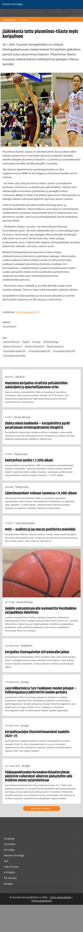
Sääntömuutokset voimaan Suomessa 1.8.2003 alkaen (41, 493)
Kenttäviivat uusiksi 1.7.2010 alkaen (29, 460)
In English (9, 872)
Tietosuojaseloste (41, 900)
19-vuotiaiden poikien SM (39, 351)
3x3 (6, 861)
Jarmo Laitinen (9, 326)
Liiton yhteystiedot (60, 897)
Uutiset (24, 19)
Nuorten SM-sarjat (11, 342)
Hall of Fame (11, 866)
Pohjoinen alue (20, 454)
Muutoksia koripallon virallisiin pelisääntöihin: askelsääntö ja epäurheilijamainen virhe (36, 385)
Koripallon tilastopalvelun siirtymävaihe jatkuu (37, 652)
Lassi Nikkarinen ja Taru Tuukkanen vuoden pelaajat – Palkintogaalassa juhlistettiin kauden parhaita (41, 690)
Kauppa (8, 883)
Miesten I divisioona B (34, 346)
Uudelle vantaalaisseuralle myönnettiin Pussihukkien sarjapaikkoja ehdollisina (40, 610)
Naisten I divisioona (55, 346)
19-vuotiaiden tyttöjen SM (14, 351)
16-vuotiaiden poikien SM (14, 356)
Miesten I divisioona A (12, 346)
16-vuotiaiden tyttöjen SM (64, 351)
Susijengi (9, 838)
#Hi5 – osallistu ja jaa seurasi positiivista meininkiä (40, 529)
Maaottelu (20, 377)
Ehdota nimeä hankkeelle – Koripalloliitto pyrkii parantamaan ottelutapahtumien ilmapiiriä (37, 425)
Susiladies (10, 844)
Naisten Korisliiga (10, 19)
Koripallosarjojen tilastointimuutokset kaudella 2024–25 (37, 734)
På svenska (10, 878)
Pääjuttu (25, 342)
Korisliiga (36, 342)
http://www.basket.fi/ (28, 312)
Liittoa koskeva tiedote (25, 523)
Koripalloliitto (26, 646)
